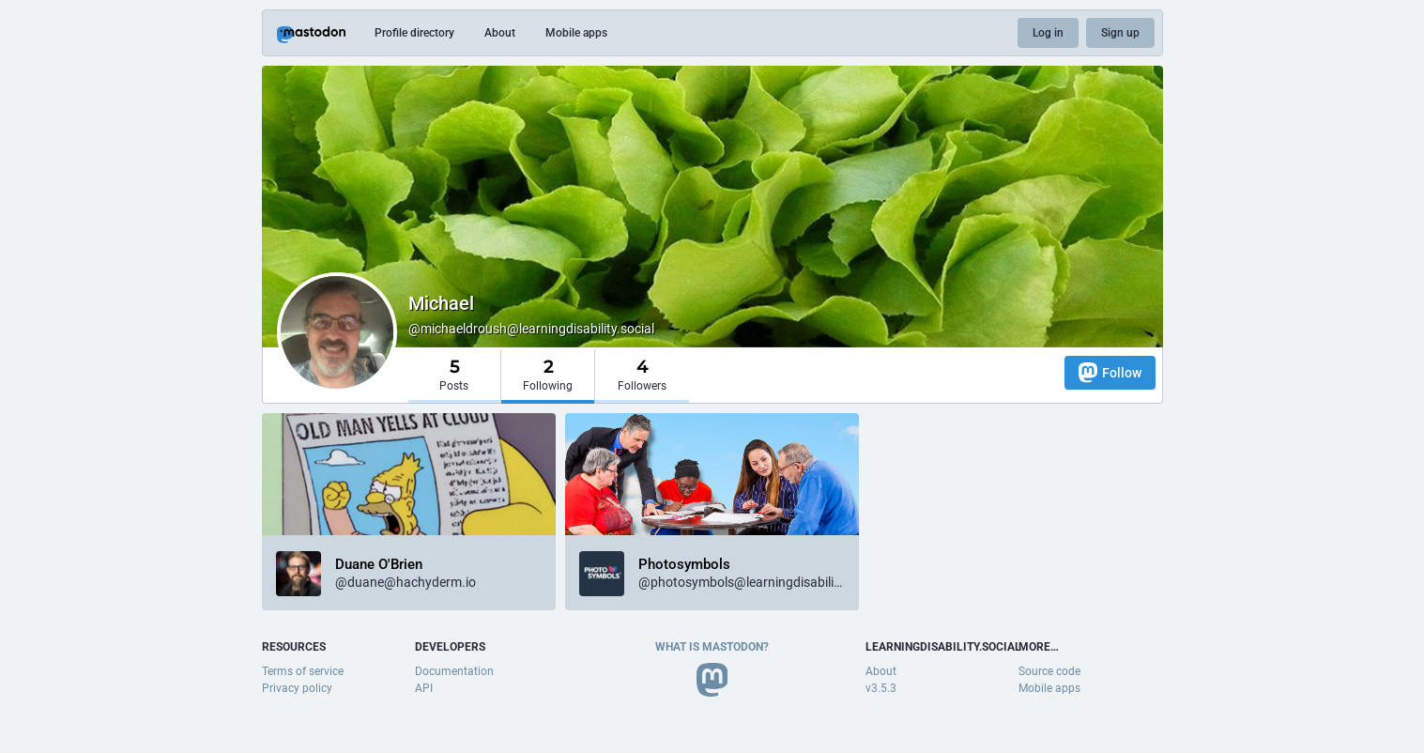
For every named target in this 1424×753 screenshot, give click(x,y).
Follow (1110, 372)
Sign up (1120, 32)
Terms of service (303, 671)
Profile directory (414, 32)
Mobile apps (576, 32)
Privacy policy (297, 688)
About (499, 32)
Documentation (454, 671)
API (424, 688)
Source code (1049, 671)
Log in (1048, 32)
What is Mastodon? (712, 646)
